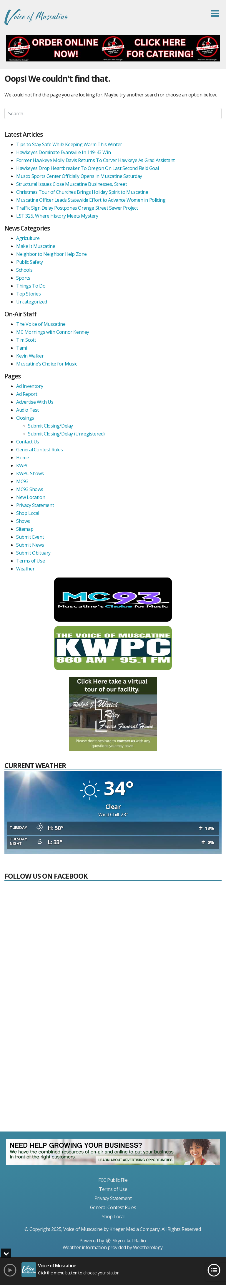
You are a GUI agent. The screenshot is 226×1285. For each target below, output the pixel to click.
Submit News (30, 545)
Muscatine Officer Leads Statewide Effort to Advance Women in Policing (90, 200)
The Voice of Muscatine (40, 324)
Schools (24, 270)
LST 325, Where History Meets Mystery (57, 216)
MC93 (22, 481)
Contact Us (27, 441)
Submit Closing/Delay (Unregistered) (66, 433)
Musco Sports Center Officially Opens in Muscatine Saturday (79, 176)
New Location (30, 497)
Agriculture (28, 238)
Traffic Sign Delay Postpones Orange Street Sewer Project (77, 208)
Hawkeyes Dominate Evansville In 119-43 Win (63, 152)
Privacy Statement (35, 505)
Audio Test (27, 410)
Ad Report (26, 394)
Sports (23, 278)
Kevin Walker (30, 356)
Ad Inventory (29, 386)
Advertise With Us (34, 402)
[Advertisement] (113, 1083)
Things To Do (30, 286)
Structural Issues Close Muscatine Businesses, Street (71, 184)
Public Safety (29, 262)
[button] (215, 13)
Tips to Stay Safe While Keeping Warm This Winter (69, 144)
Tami (21, 348)
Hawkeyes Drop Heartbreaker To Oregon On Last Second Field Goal (87, 168)
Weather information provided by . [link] (113, 1247)
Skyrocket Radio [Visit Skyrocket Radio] (125, 1240)
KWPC (22, 465)
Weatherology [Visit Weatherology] (148, 1247)
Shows (23, 521)
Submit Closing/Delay (50, 426)
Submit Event (30, 537)
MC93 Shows (29, 489)
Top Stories (28, 294)
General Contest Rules (39, 449)
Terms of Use (30, 561)
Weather (25, 568)
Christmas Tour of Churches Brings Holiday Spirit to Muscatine (82, 192)
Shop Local (27, 513)
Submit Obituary (33, 553)
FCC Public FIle (113, 1180)
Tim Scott (26, 340)
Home (22, 457)
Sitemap (24, 529)
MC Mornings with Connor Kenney (52, 332)
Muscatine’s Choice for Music (46, 364)
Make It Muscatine (35, 246)
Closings (25, 418)
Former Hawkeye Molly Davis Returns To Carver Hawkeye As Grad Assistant (95, 160)
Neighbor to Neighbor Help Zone (51, 254)
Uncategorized (31, 301)
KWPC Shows (30, 473)
